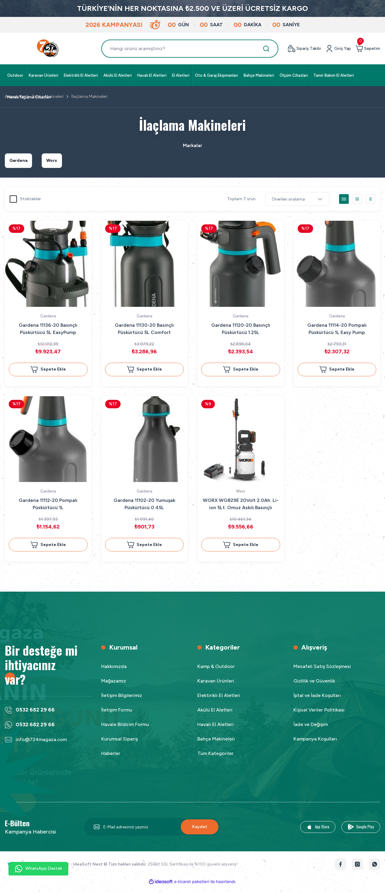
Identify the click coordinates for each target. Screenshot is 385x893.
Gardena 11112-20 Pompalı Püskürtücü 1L (48, 506)
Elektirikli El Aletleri (218, 699)
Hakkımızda (114, 670)
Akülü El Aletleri (214, 714)
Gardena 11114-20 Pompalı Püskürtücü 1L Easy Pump (337, 328)
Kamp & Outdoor (216, 670)
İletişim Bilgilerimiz (121, 699)
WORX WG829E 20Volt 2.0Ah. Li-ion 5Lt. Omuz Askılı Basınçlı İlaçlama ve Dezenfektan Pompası (241, 506)
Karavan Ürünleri (215, 685)
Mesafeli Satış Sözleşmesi (322, 670)
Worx (240, 493)
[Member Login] (338, 49)
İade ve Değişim (310, 728)
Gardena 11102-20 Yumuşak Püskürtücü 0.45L (144, 506)
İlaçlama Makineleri (89, 96)
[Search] (190, 49)
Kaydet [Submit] (199, 831)
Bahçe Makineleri (216, 743)
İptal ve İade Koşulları (317, 699)
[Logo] (48, 48)
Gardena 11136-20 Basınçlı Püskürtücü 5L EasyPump (48, 328)
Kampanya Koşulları (315, 743)
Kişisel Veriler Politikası (319, 714)
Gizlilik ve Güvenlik (314, 685)
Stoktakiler (30, 198)
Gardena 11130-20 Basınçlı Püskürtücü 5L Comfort (144, 328)
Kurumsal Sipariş (119, 743)
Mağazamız (113, 685)
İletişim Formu (116, 714)
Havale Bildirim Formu (125, 728)
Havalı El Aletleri (215, 728)
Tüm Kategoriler (215, 757)
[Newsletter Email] (152, 831)
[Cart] (368, 49)
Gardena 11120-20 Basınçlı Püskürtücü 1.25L (240, 328)
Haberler (110, 757)
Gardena (48, 316)
